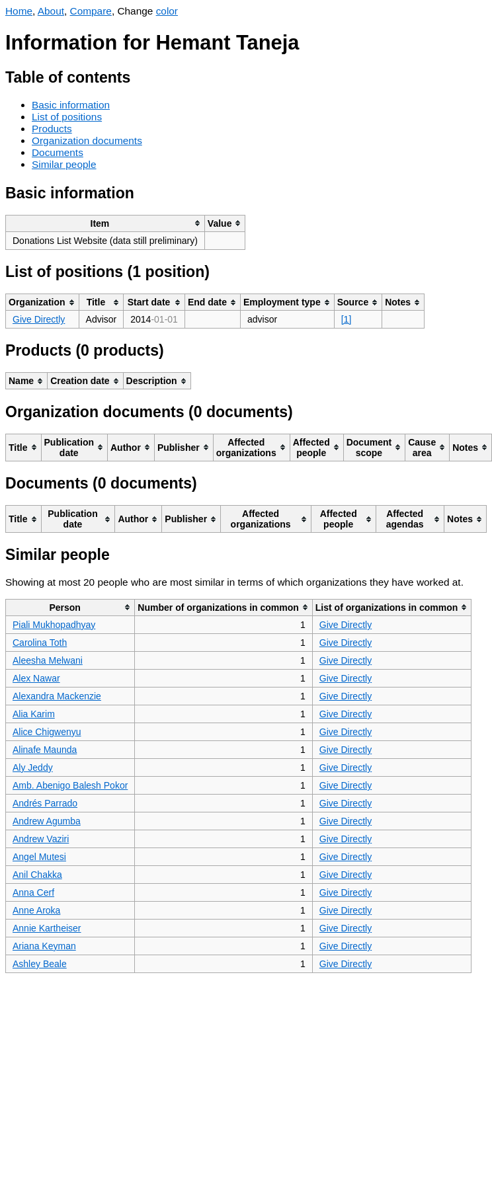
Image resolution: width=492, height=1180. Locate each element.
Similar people (64, 164)
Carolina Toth (40, 642)
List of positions (67, 116)
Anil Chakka (37, 874)
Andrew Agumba (47, 821)
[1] (346, 319)
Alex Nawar (36, 678)
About (51, 11)
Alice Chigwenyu (47, 732)
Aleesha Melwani (48, 660)
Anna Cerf (33, 892)
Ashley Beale (40, 964)
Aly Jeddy (33, 767)
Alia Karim (34, 714)
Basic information (71, 104)
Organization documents (87, 140)
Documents (57, 152)
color (167, 11)
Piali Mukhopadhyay (54, 624)
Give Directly (39, 319)
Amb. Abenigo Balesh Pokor (70, 785)
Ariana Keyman (44, 946)
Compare (91, 11)
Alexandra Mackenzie (57, 696)
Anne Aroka (36, 910)
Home (18, 11)
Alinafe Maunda (45, 749)
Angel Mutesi (39, 856)
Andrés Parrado (45, 803)
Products (52, 128)
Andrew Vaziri (41, 839)
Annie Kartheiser (47, 928)
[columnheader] (105, 223)
